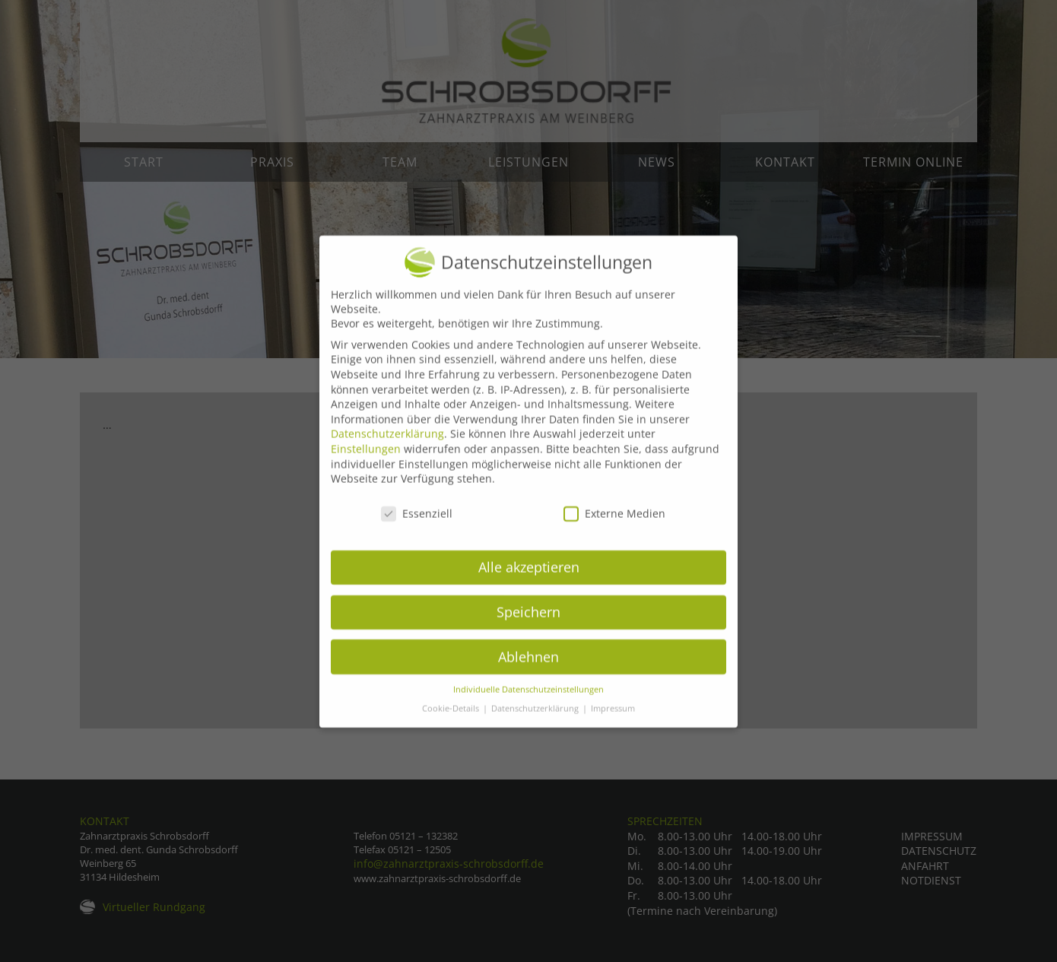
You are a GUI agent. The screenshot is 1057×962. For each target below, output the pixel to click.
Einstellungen (366, 465)
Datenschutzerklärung (387, 450)
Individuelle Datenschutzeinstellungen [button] (528, 705)
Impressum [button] (613, 724)
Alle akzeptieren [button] (528, 583)
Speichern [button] (528, 628)
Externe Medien (614, 529)
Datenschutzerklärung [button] (536, 724)
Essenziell (416, 529)
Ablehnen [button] (528, 673)
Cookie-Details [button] (451, 724)
